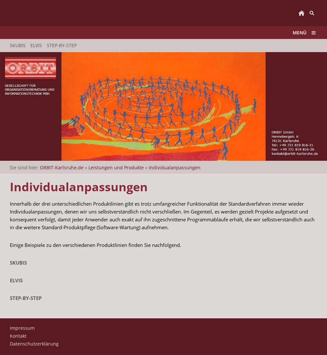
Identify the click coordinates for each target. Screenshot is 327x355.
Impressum (22, 328)
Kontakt (18, 336)
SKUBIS (18, 262)
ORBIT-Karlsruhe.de (62, 167)
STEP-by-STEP (26, 298)
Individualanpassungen (175, 167)
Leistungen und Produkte (116, 167)
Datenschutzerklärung (34, 344)
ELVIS (16, 280)
